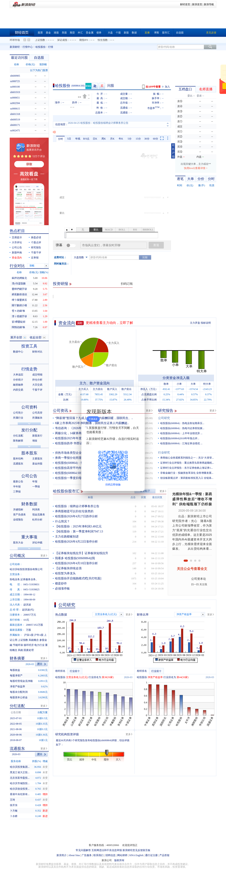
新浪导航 (209, 4)
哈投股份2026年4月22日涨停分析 (76, 541)
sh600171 (15, 125)
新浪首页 (197, 4)
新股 (126, 32)
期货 (72, 32)
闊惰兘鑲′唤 (18, 327)
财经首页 (185, 4)
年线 (77, 138)
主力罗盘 (195, 322)
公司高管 (37, 412)
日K (95, 138)
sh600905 (15, 75)
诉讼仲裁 (37, 542)
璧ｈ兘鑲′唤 (18, 310)
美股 (64, 32)
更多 (148, 410)
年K (121, 138)
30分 (146, 138)
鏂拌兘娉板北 (19, 278)
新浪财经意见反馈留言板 (136, 850)
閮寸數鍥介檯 (19, 305)
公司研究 (164, 418)
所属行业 (18, 417)
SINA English (136, 855)
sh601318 (15, 114)
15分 (138, 138)
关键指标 (18, 509)
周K (103, 138)
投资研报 (60, 284)
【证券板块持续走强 (68, 568)
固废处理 (29, 650)
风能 (20, 650)
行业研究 (164, 452)
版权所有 (119, 860)
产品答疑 (164, 855)
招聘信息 (110, 855)
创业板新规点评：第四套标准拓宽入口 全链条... (186, 477)
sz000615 (15, 108)
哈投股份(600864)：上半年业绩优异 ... (181, 433)
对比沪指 (173, 151)
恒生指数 (103, 40)
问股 (110, 85)
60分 (155, 138)
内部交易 (18, 389)
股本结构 (18, 458)
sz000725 (15, 81)
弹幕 (59, 245)
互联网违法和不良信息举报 (106, 850)
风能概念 (34, 640)
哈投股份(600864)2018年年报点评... (179, 438)
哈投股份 (40, 46)
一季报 (36, 486)
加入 (167, 86)
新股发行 (37, 435)
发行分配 (29, 430)
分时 (60, 138)
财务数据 (29, 504)
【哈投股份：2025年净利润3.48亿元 (78, 526)
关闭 (139, 394)
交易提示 (17, 237)
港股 (56, 32)
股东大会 (18, 542)
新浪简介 (61, 855)
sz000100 (15, 86)
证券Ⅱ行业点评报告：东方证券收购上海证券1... (186, 467)
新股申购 (17, 252)
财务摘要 (17, 658)
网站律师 (122, 855)
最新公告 (18, 481)
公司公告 (17, 247)
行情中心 (28, 46)
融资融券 (18, 384)
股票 (40, 32)
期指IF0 (83, 40)
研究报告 (165, 410)
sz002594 (15, 103)
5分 (130, 138)
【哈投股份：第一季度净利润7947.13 (79, 531)
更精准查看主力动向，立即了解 (109, 323)
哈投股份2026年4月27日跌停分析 (76, 516)
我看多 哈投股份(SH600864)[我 (75, 558)
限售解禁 (18, 440)
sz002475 (15, 130)
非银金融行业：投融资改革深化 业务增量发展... (186, 472)
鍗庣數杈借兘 (19, 294)
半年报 (17, 486)
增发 (34, 440)
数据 (134, 32)
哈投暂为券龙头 (65, 573)
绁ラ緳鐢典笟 (19, 299)
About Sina (74, 855)
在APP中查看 (153, 86)
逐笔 (180, 179)
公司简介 (18, 412)
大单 (190, 179)
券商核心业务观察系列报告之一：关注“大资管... (187, 457)
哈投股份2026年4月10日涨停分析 (76, 563)
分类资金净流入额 (176, 378)
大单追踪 (18, 374)
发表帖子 (145, 491)
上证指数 (40, 40)
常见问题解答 (83, 850)
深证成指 (62, 40)
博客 (156, 32)
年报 (34, 481)
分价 (201, 179)
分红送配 (18, 435)
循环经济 (29, 645)
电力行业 (39, 645)
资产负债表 (19, 514)
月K (112, 138)
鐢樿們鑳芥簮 (19, 288)
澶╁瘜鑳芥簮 (19, 316)
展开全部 (16, 337)
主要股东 (37, 458)
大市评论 (17, 242)
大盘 (110, 32)
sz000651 (15, 97)
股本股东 (29, 453)
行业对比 (17, 266)
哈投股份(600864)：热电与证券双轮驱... (182, 428)
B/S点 (86, 138)
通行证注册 (151, 855)
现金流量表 (38, 514)
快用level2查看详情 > (195, 168)
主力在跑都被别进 (67, 536)
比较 (145, 257)
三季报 (17, 491)
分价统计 (18, 379)
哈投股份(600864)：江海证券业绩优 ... (181, 443)
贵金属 (89, 32)
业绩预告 (18, 519)
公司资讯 (60, 410)
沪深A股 (29, 634)
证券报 (35, 257)
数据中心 (18, 351)
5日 (69, 138)
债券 (98, 32)
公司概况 (17, 555)
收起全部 (36, 337)
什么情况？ (62, 521)
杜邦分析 (37, 519)
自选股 (180, 32)
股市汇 (166, 32)
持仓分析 (37, 379)
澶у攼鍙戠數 (19, 283)
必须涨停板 (62, 588)
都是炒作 (61, 583)
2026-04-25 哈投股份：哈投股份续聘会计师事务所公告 (98, 124)
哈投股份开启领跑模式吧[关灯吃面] (78, 578)
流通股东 (18, 463)
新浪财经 (15, 46)
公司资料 (29, 407)
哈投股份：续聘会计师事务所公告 (77, 506)
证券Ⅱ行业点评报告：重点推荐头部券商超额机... (187, 462)
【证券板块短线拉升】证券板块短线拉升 (81, 553)
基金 (48, 32)
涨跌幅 (43, 64)
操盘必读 (36, 237)
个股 (118, 32)
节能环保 (18, 645)
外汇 (80, 32)
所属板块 (37, 417)
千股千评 (36, 252)
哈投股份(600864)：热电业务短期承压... (182, 423)
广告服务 (87, 855)
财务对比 (37, 351)
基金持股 (37, 463)
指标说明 (206, 322)
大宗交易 (37, 384)
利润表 (36, 509)
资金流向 (66, 323)
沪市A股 (39, 634)
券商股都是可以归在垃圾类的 (74, 511)
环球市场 (15, 40)
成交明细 (37, 374)
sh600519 (15, 119)
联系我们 (98, 855)
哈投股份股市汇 (66, 491)
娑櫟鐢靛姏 (18, 321)
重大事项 (29, 537)
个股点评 (36, 242)
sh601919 (15, 92)
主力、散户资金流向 (94, 383)
